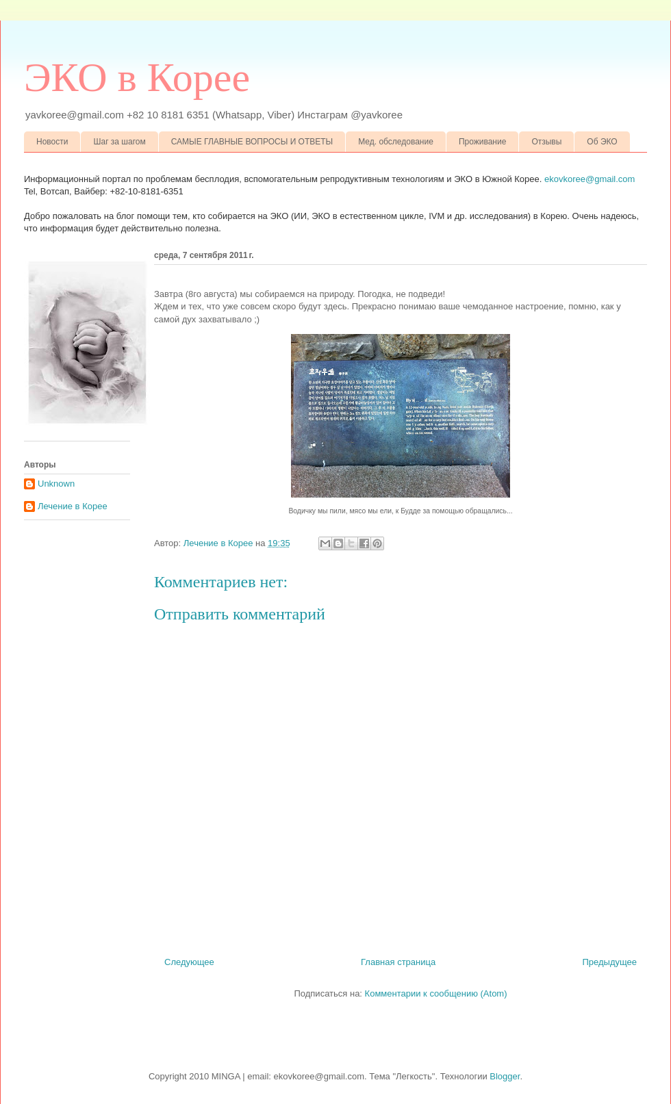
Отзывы (546, 141)
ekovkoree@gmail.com (589, 179)
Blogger (505, 1076)
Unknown (56, 483)
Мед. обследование (395, 141)
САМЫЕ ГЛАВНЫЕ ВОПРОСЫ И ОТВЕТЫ (252, 141)
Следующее (189, 962)
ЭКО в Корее (137, 77)
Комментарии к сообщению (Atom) (436, 993)
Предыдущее (609, 962)
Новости (52, 141)
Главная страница (398, 962)
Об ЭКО (602, 141)
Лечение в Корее (72, 506)
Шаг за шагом (119, 141)
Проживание (483, 141)
